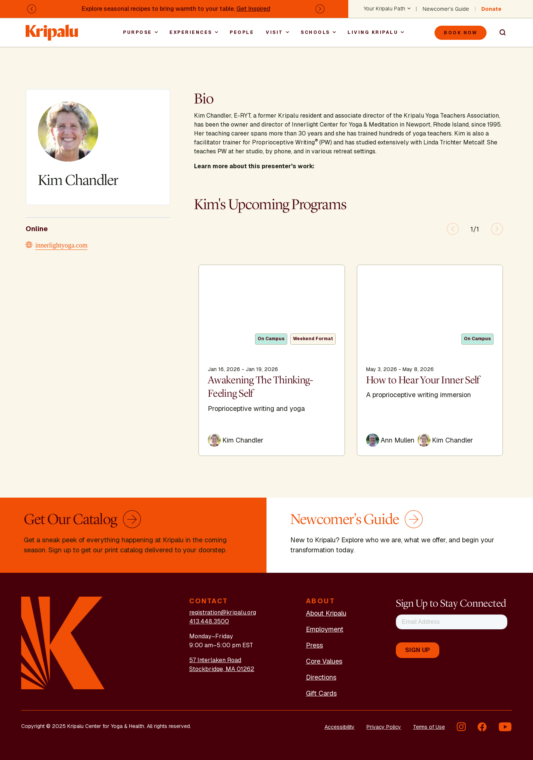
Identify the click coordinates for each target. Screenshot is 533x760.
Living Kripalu (373, 32)
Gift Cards (321, 693)
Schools (315, 32)
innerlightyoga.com (61, 244)
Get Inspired (253, 9)
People (242, 32)
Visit (274, 32)
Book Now (460, 33)
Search (499, 33)
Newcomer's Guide (446, 9)
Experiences (190, 32)
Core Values (324, 661)
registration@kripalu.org (222, 612)
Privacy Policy (383, 727)
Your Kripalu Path (384, 9)
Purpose (137, 32)
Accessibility (339, 727)
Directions (321, 677)
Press (314, 645)
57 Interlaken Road (215, 660)
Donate (491, 9)
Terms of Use (429, 727)
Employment (324, 629)
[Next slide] (497, 229)
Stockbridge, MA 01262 (221, 669)
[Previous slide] (453, 229)
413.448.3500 (209, 621)
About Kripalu (326, 613)
